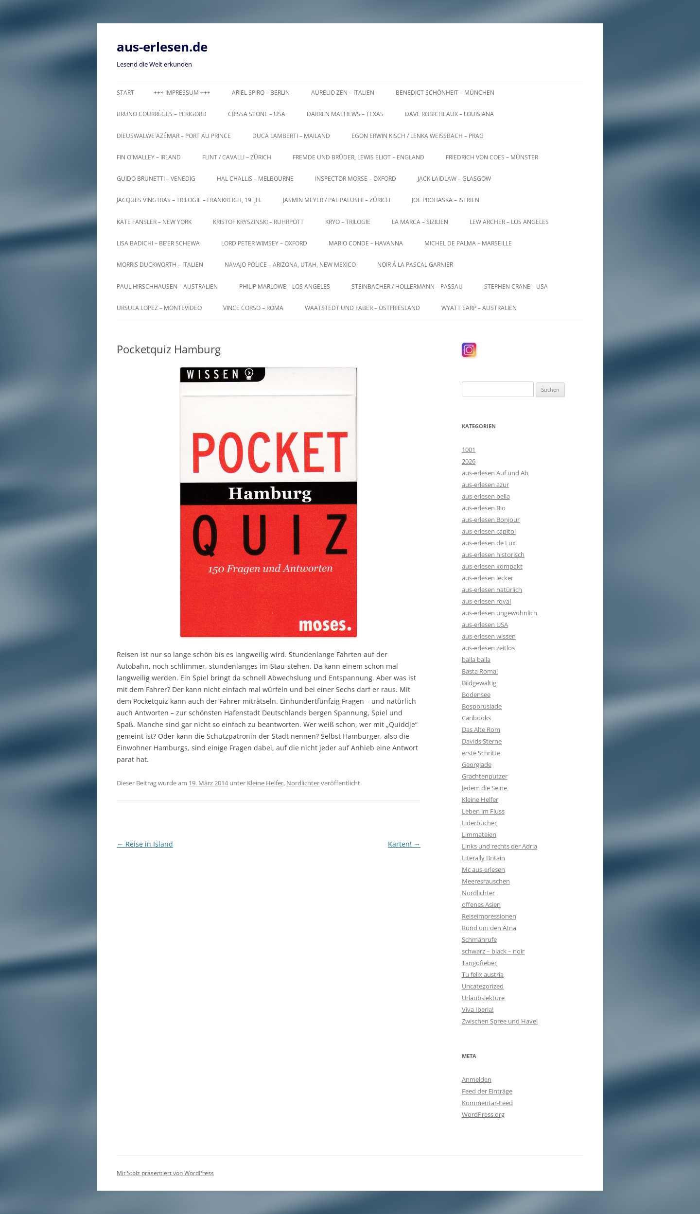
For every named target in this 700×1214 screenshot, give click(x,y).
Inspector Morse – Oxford (355, 178)
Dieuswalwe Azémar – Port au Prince (174, 136)
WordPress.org (483, 1114)
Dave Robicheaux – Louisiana (449, 114)
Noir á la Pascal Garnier (415, 264)
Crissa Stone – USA (256, 114)
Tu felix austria (483, 974)
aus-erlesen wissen (489, 636)
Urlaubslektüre (483, 997)
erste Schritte (481, 752)
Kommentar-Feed (487, 1102)
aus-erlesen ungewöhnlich (499, 612)
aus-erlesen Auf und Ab (495, 472)
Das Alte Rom (481, 729)
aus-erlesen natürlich (492, 589)
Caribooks (476, 717)
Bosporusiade (482, 706)
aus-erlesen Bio (484, 507)
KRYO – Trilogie (347, 222)
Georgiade (476, 764)
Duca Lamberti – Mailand (291, 136)
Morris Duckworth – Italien (160, 264)
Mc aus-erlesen (483, 869)
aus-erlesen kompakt (492, 566)
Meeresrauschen (486, 881)
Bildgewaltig (479, 682)
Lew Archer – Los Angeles (509, 222)
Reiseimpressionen (489, 916)
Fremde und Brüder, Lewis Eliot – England (358, 157)
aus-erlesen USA (485, 624)
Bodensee (476, 694)
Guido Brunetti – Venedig (156, 178)
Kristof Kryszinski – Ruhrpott (258, 222)
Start (125, 92)
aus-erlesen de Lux (489, 542)
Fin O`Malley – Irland (149, 157)
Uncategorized (483, 986)
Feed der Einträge (487, 1091)
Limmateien (479, 834)
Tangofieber (479, 962)
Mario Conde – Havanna (366, 243)
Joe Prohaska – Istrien (445, 200)
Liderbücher (479, 822)
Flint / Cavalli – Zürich (236, 157)
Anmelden (476, 1079)
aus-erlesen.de (162, 46)
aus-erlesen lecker (487, 577)
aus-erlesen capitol (489, 531)
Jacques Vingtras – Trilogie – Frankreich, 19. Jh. (189, 200)
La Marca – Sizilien (420, 222)
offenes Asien (481, 904)
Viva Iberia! (477, 1009)
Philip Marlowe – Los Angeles (284, 286)
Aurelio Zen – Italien (342, 92)
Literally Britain (483, 857)
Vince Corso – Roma (253, 308)
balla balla (476, 659)
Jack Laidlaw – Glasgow (454, 178)
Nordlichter (302, 783)
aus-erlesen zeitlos (488, 647)
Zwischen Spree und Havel (500, 1021)
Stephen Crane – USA (516, 286)
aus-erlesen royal (486, 601)
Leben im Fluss (483, 811)
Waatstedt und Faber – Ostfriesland (362, 308)
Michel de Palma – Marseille (468, 243)
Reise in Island (145, 844)
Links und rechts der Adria (499, 846)
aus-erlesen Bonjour (491, 519)
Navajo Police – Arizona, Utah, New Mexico (290, 264)
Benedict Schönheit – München (445, 92)
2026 (468, 461)
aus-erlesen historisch (493, 554)
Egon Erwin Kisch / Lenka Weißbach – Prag (417, 136)
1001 (468, 449)
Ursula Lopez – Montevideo (159, 308)
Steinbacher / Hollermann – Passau (407, 286)
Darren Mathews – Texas (345, 114)
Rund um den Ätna (489, 927)
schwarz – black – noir (493, 951)
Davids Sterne (482, 741)
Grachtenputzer (485, 776)
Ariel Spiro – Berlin (261, 92)
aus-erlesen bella (486, 496)
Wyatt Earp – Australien (479, 308)
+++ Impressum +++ (182, 92)
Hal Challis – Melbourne (255, 178)
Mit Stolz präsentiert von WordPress (165, 1173)
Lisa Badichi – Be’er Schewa (158, 243)
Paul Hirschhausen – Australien (167, 286)
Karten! (404, 844)
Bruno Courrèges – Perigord (162, 114)
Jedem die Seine (484, 787)
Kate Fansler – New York (154, 222)
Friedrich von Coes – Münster (492, 157)
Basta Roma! (480, 671)
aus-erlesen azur (485, 484)
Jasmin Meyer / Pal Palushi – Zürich (336, 200)
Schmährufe (479, 939)
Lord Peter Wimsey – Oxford (264, 243)
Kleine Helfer (265, 783)
